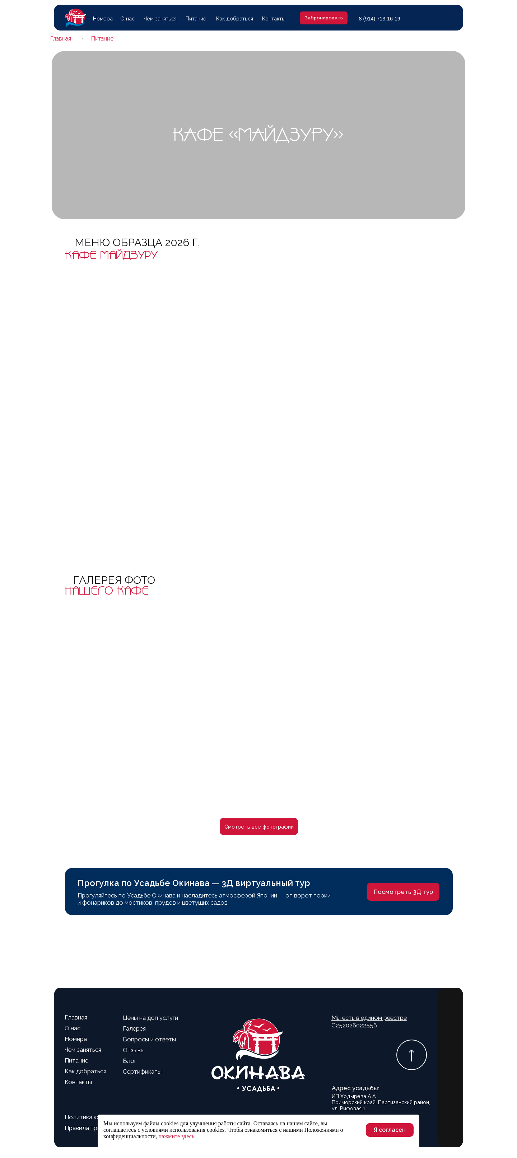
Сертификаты (142, 1071)
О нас (127, 18)
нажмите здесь (177, 1136)
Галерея (134, 1028)
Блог (129, 1060)
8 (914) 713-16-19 (379, 19)
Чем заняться (160, 18)
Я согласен (390, 1129)
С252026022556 (369, 1021)
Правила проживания (95, 1127)
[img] (446, 18)
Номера (103, 18)
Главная (76, 1017)
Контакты (273, 18)
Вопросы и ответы (149, 1039)
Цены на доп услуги (150, 1017)
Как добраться (234, 18)
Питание (196, 18)
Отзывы (134, 1050)
